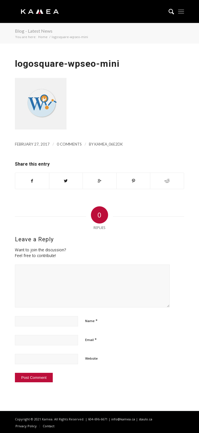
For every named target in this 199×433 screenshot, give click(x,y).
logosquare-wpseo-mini (67, 63)
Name (91, 320)
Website (91, 358)
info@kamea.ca (123, 419)
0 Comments (69, 144)
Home (43, 37)
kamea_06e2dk (108, 144)
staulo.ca (145, 419)
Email (91, 339)
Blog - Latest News (33, 31)
